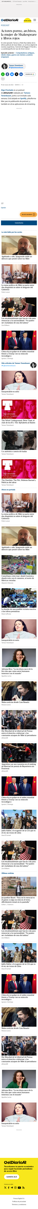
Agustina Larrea (6, 676)
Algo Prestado (7, 90)
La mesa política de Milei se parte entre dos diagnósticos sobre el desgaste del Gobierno (18, 287)
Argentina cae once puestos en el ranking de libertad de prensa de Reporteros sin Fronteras (19, 766)
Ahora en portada (8, 490)
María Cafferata (6, 614)
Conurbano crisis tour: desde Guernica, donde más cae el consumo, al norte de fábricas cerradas (18, 578)
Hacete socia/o (27, 20)
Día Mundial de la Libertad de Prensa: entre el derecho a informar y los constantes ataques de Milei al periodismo (19, 733)
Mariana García (6, 705)
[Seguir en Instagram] (15, 1187)
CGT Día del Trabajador (17, 1)
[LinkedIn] (21, 74)
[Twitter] (16, 74)
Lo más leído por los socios (12, 232)
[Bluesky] (12, 74)
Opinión (3, 208)
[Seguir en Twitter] (5, 1187)
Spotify (23, 98)
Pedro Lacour (6, 292)
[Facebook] (7, 74)
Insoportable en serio (10, 392)
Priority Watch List (32, 1)
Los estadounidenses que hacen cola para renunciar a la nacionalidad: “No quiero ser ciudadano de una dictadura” (19, 320)
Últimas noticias (8, 873)
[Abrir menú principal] (34, 20)
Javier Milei (25, 1)
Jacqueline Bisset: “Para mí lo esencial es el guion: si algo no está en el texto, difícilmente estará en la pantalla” (18, 900)
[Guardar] (3, 79)
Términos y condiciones (19, 1204)
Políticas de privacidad (19, 1201)
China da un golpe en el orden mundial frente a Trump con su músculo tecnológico (18, 354)
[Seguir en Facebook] (8, 1188)
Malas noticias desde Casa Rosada (15, 702)
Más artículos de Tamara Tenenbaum (16, 363)
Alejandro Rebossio (7, 583)
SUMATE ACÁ (11, 1177)
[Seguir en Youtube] (19, 1188)
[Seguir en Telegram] (12, 1187)
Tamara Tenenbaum (16, 65)
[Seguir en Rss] (23, 1187)
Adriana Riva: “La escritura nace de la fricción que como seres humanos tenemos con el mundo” (17, 671)
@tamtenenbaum (9, 365)
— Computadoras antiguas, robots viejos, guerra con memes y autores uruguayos (18, 55)
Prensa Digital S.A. (19, 1198)
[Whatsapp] (3, 74)
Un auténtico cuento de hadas (14, 451)
